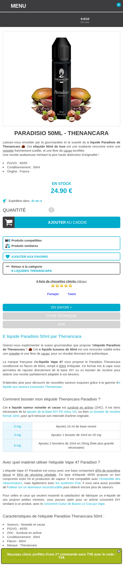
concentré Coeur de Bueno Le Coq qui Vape (74, 503)
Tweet (72, 293)
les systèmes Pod (67, 483)
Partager (53, 294)
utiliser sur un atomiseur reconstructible (35, 487)
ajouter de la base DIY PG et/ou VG (52, 411)
